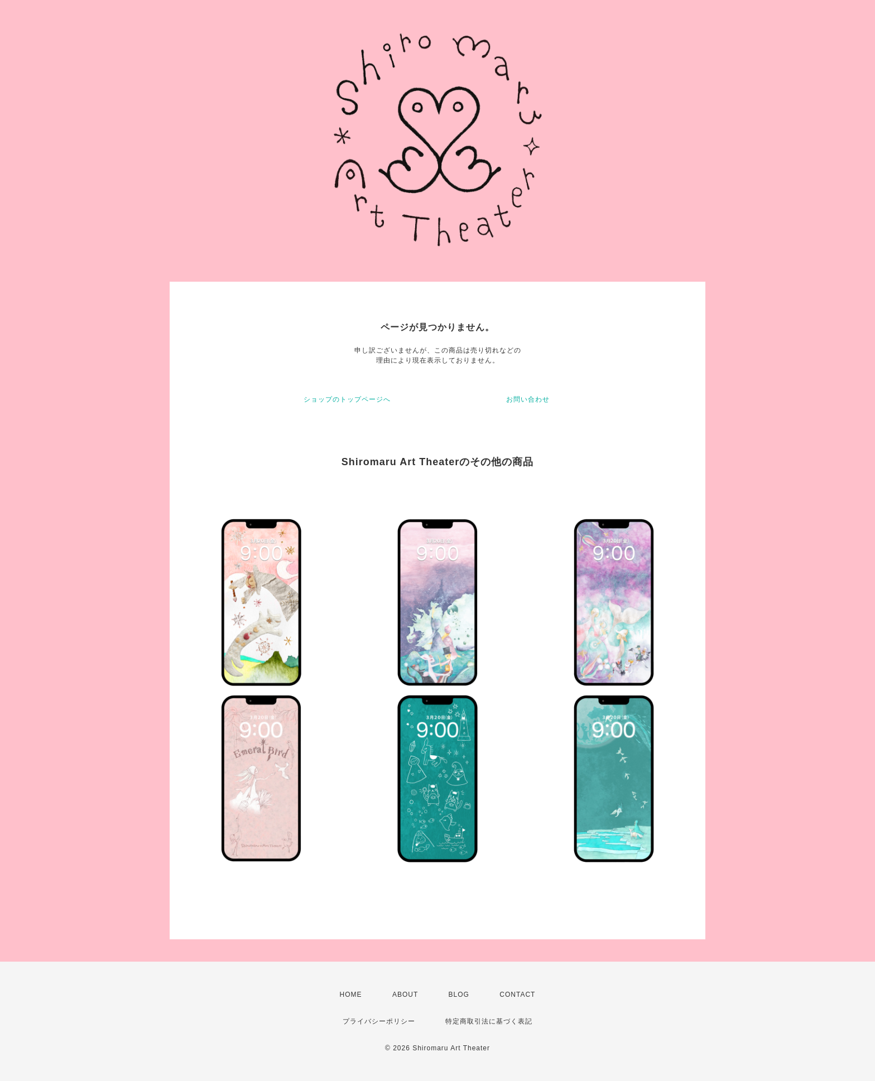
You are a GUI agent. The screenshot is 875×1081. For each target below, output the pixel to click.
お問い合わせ (528, 399)
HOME (351, 994)
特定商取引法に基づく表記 (488, 1021)
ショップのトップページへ (347, 399)
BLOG (459, 994)
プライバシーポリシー (379, 1021)
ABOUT (405, 994)
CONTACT (517, 994)
